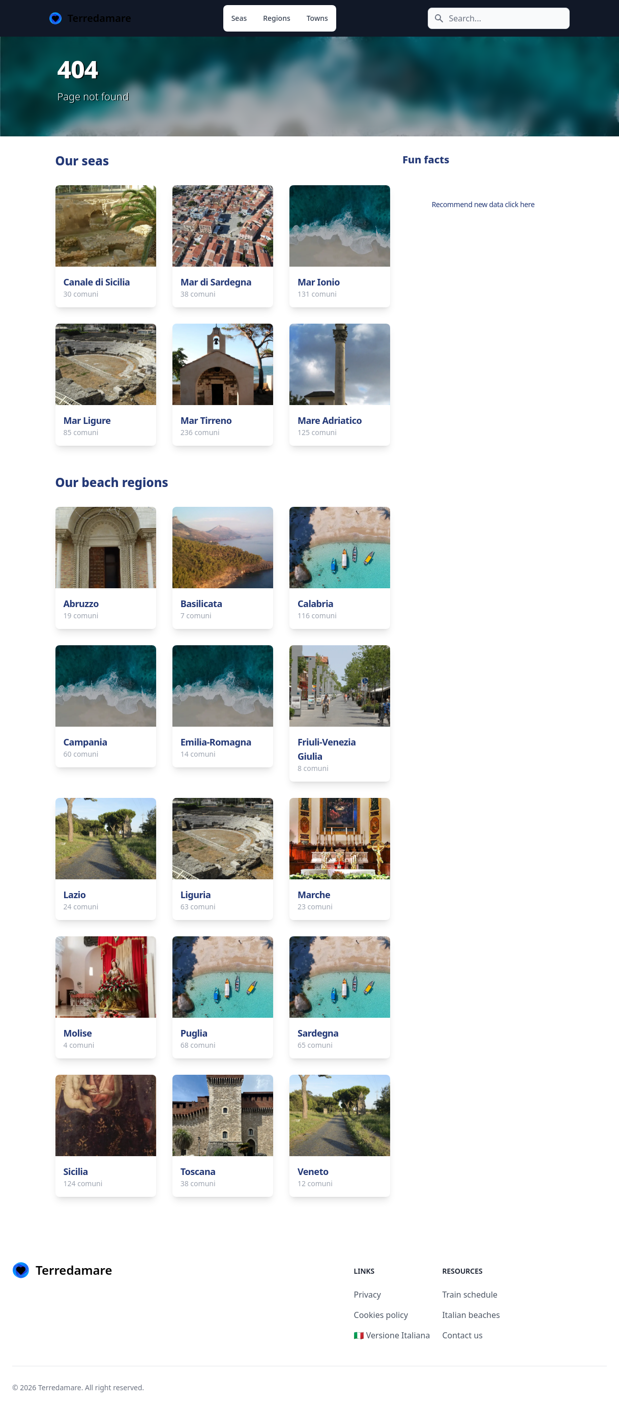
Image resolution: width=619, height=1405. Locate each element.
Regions (276, 18)
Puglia (194, 1033)
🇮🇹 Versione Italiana (392, 1335)
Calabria (315, 603)
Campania (85, 742)
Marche (314, 894)
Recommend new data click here (483, 204)
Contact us (462, 1335)
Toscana (198, 1171)
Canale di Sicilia (97, 282)
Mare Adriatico (330, 420)
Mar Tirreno (206, 420)
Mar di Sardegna (216, 282)
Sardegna (318, 1033)
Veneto (313, 1171)
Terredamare (59, 1387)
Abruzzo (81, 603)
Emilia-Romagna (216, 742)
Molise (78, 1033)
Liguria (196, 894)
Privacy (367, 1294)
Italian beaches (471, 1315)
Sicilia (76, 1171)
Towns (317, 18)
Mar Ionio (319, 282)
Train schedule (469, 1294)
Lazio (75, 894)
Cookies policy (381, 1315)
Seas (239, 18)
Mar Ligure (87, 420)
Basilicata (201, 603)
